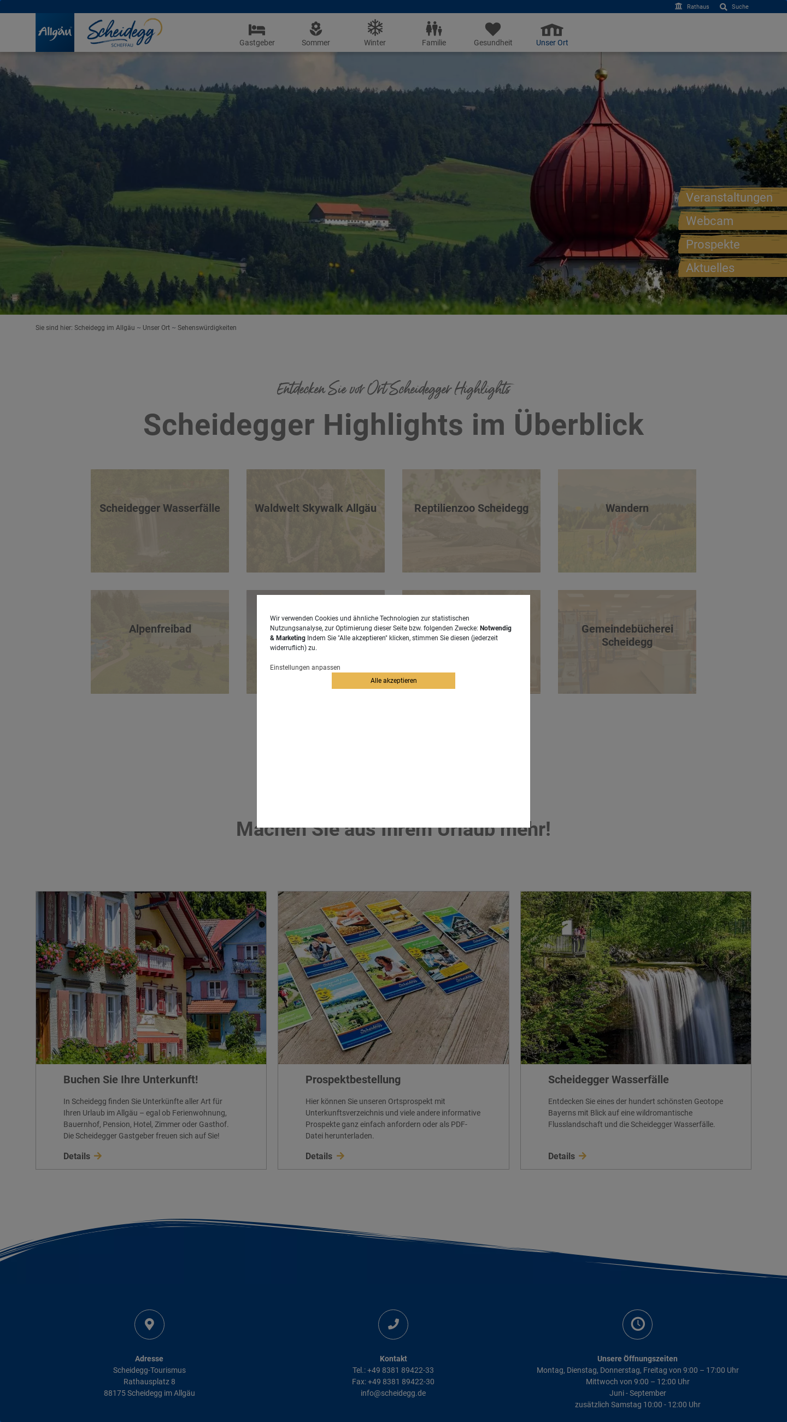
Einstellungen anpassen (305, 667)
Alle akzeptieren (394, 681)
